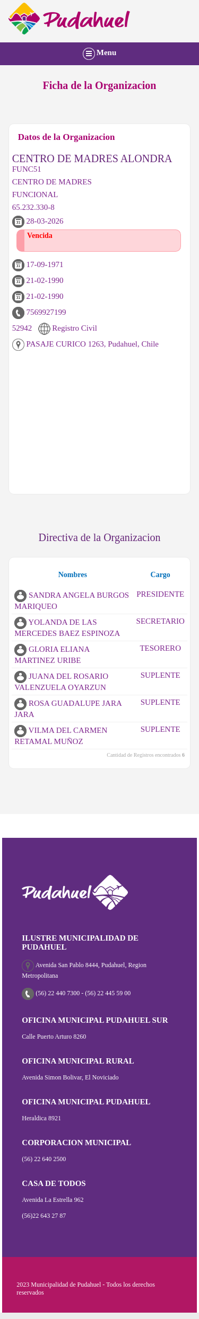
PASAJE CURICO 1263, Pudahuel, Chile (85, 344)
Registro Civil (67, 328)
